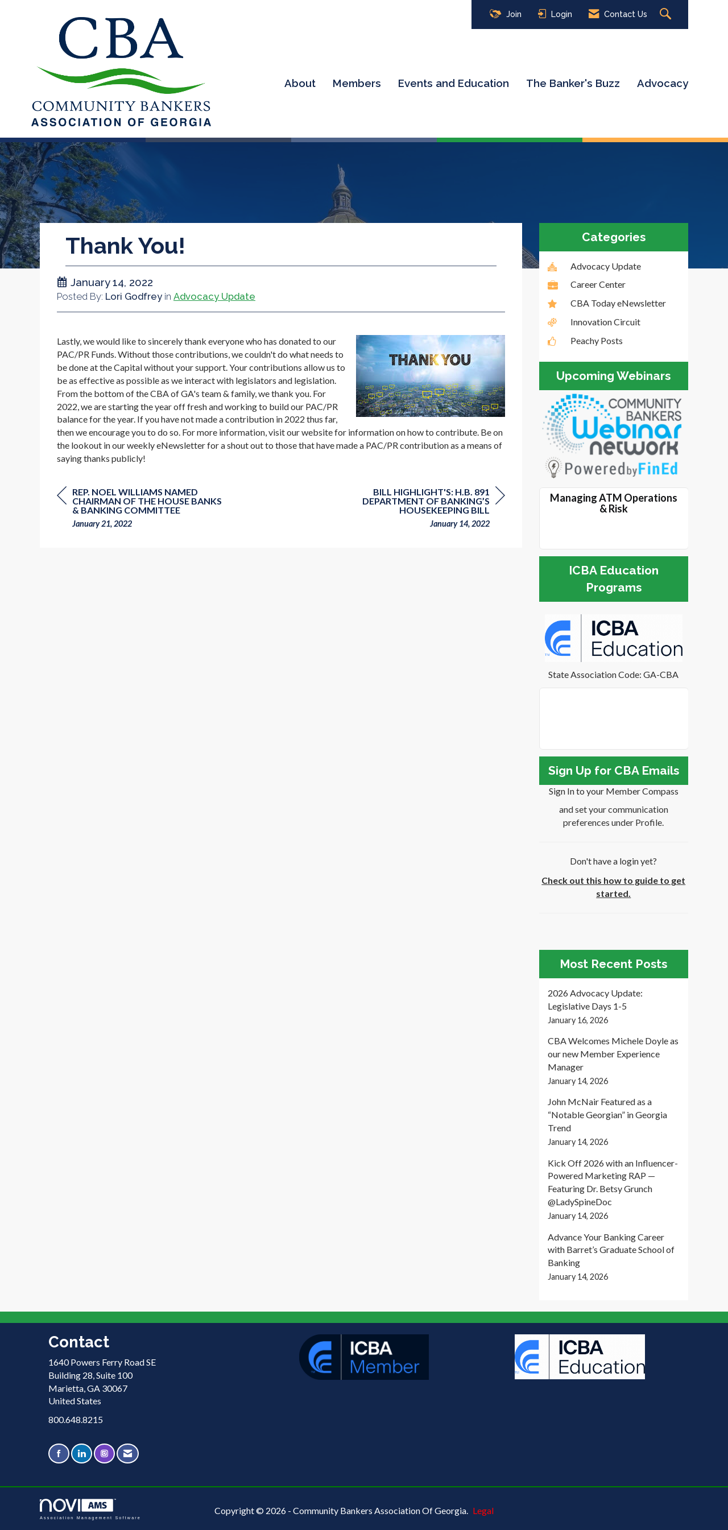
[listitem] (614, 1006)
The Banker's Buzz (573, 83)
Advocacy (662, 83)
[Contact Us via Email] (128, 1453)
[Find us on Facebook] (58, 1453)
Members (357, 83)
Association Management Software (90, 1509)
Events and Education (453, 83)
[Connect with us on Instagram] (104, 1453)
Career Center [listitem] (587, 284)
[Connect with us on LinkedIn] (81, 1453)
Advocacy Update (214, 296)
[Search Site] (667, 14)
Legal (483, 1510)
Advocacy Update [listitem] (594, 265)
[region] (419, 509)
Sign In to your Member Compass (614, 790)
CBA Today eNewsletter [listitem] (607, 302)
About (300, 83)
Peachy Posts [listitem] (585, 340)
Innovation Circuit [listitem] (594, 321)
